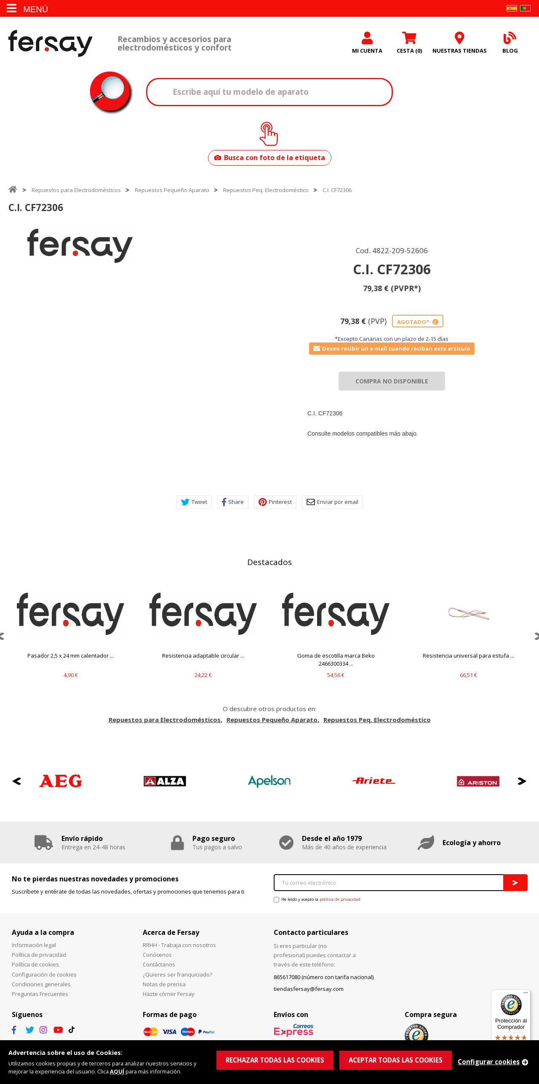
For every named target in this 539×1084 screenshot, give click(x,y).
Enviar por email (332, 502)
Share (233, 502)
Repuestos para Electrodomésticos (76, 190)
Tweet (194, 502)
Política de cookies (35, 964)
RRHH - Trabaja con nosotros (179, 945)
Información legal (34, 945)
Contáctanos (159, 964)
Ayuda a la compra (43, 932)
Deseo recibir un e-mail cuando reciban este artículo (391, 348)
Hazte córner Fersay (169, 994)
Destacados (269, 562)
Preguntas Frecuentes (40, 994)
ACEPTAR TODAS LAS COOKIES (396, 1060)
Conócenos (157, 954)
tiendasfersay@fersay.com (309, 989)
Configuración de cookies (44, 974)
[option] (80, 246)
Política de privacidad (39, 954)
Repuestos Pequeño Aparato (172, 190)
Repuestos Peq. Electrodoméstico (266, 190)
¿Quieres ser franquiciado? (177, 974)
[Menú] (525, 995)
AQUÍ (117, 1071)
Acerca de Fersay (171, 932)
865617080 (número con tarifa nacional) (324, 977)
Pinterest (275, 502)
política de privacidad (340, 899)
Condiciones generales (41, 984)
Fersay (50, 43)
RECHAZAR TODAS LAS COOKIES (275, 1060)
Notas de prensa (164, 984)
